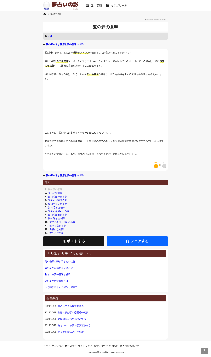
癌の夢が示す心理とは (56, 281)
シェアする (137, 241)
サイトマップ (85, 346)
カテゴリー (71, 346)
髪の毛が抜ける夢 (57, 200)
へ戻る (65, 44)
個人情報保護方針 (129, 346)
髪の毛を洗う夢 (56, 218)
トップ (46, 346)
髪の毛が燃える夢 (57, 214)
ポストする (73, 241)
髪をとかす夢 (57, 233)
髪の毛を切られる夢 (58, 211)
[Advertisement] (105, 105)
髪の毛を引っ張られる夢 (62, 222)
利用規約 (114, 346)
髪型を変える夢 (58, 225)
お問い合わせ (101, 346)
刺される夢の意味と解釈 (57, 274)
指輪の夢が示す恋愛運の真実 (73, 312)
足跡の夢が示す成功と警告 (72, 319)
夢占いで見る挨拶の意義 (71, 306)
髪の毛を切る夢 (56, 207)
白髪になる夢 (57, 229)
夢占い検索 (57, 346)
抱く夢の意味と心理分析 (71, 332)
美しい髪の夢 (55, 193)
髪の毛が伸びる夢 (57, 196)
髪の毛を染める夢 (57, 204)
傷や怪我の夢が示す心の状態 (60, 261)
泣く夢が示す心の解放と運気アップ (63, 287)
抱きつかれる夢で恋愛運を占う (74, 325)
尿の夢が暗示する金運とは (59, 268)
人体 (50, 36)
